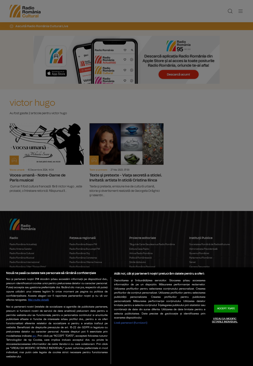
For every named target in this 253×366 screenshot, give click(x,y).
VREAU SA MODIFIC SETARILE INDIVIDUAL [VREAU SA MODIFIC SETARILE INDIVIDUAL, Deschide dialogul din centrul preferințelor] (224, 320)
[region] (126, 316)
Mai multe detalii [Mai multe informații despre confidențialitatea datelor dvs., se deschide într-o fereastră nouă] (38, 299)
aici (34, 336)
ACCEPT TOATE (226, 308)
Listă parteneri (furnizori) (130, 322)
